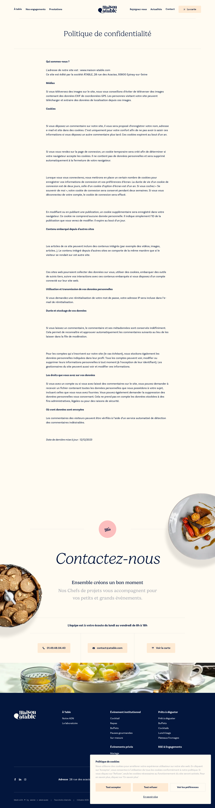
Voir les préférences (188, 787)
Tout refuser (150, 787)
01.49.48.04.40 (54, 648)
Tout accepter (113, 787)
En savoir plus (150, 797)
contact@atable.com (107, 648)
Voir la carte (161, 648)
